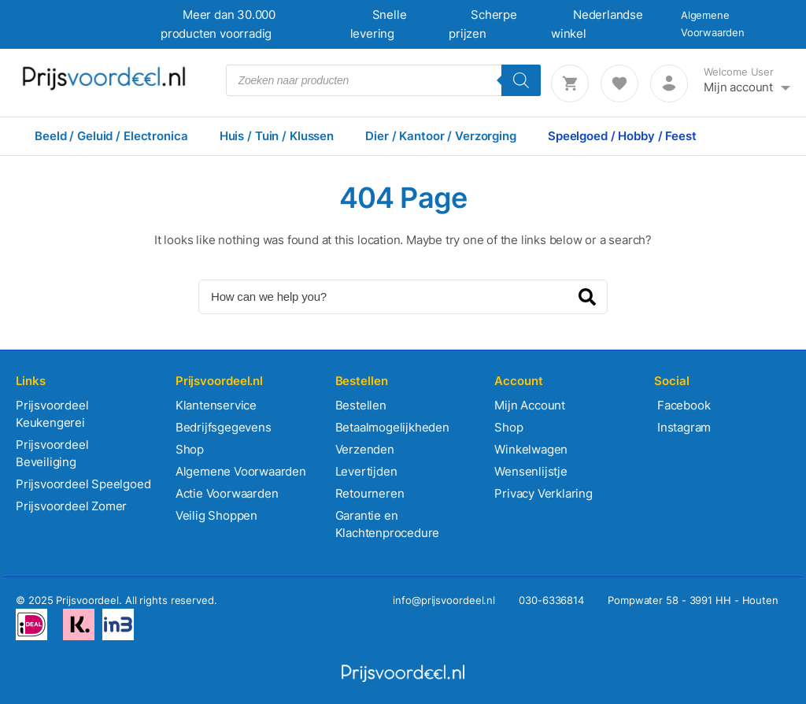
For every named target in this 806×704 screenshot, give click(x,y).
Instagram (682, 427)
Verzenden (364, 449)
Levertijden (366, 471)
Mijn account (738, 87)
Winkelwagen (531, 449)
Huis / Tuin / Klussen (277, 135)
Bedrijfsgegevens (224, 427)
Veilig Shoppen (216, 515)
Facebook (682, 405)
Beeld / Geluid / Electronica (111, 135)
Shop (190, 449)
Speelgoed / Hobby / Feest (622, 135)
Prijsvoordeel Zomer (71, 505)
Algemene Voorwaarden (241, 471)
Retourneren (370, 493)
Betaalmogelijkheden (392, 427)
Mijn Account (529, 405)
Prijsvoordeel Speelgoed (83, 483)
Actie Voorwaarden (227, 493)
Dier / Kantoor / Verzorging (440, 135)
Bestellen (360, 405)
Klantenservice (216, 405)
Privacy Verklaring (543, 493)
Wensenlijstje (530, 471)
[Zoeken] (521, 80)
